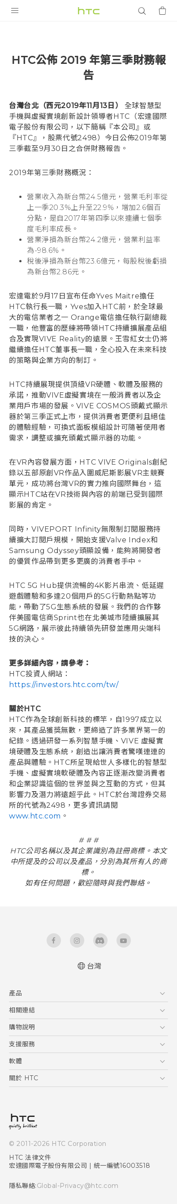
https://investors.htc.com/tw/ (64, 684)
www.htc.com (35, 816)
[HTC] (88, 10)
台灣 (94, 966)
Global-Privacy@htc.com (78, 1186)
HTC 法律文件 (30, 1158)
